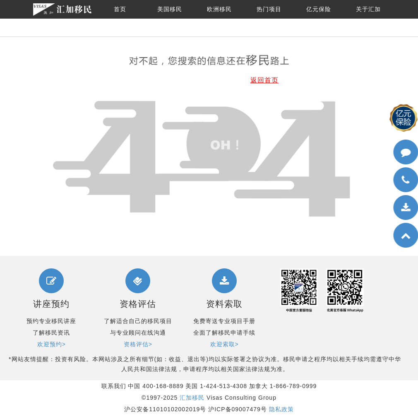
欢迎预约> (51, 344)
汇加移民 (192, 397)
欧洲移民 (219, 9)
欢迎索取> (224, 344)
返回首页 (264, 80)
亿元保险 (318, 9)
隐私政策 (281, 409)
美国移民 (169, 9)
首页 (120, 9)
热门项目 (269, 9)
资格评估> (138, 344)
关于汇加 (368, 9)
